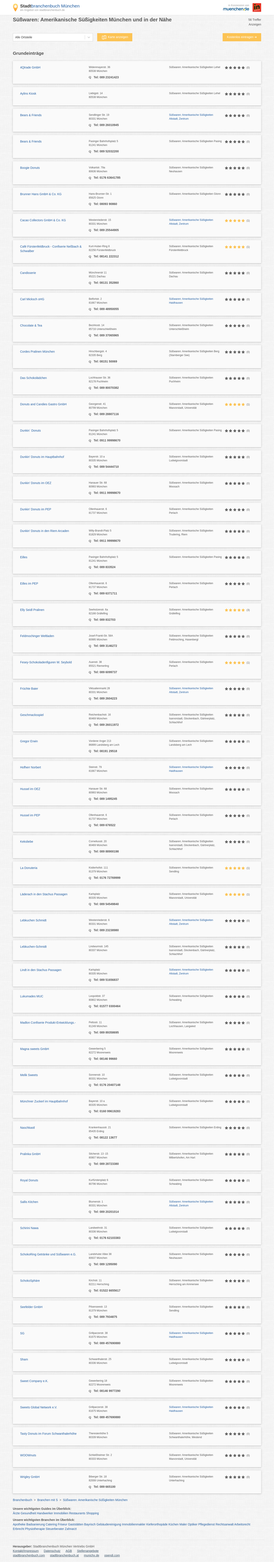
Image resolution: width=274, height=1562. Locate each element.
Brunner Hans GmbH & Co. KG (41, 194)
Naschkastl (27, 1127)
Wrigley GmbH (30, 1477)
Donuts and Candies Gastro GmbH (43, 404)
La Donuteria (28, 868)
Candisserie (28, 273)
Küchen (173, 1524)
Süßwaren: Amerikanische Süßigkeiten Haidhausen (191, 300)
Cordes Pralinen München (37, 351)
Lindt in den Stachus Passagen (40, 970)
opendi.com (112, 1555)
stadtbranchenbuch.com (29, 1555)
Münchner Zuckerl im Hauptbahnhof (44, 1101)
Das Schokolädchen (33, 378)
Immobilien (61, 1513)
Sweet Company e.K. (34, 1381)
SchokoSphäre (30, 1280)
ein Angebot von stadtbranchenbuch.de (42, 10)
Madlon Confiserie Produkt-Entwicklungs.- (48, 1022)
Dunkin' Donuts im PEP (35, 509)
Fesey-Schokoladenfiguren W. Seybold (46, 662)
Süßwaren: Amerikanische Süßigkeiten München (95, 1500)
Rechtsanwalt (225, 1524)
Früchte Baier (29, 688)
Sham (24, 1359)
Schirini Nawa (29, 1228)
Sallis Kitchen (29, 1202)
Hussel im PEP (30, 815)
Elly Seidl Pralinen (32, 610)
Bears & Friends (31, 115)
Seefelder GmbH (31, 1307)
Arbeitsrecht (242, 1524)
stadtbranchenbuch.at (64, 1555)
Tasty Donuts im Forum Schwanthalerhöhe (48, 1433)
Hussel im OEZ (30, 789)
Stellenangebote (88, 1551)
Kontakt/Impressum (26, 1551)
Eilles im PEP (29, 583)
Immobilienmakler (134, 1524)
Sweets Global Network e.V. (38, 1407)
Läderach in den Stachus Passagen (43, 894)
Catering (51, 1524)
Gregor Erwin (29, 741)
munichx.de (91, 1555)
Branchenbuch (22, 1500)
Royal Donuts (29, 1180)
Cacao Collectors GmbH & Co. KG (43, 220)
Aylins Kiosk (28, 93)
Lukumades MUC (31, 996)
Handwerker (45, 1513)
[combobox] (15, 37)
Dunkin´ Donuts (30, 430)
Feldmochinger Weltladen (37, 636)
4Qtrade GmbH (30, 67)
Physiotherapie (35, 1529)
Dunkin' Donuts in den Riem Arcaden (44, 531)
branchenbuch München (50, 5)
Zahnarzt (71, 1529)
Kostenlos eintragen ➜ (242, 37)
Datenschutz (52, 1551)
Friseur (62, 1524)
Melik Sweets (29, 1075)
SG (22, 1333)
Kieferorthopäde (157, 1524)
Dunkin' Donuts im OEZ (35, 483)
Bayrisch (90, 1524)
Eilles (23, 557)
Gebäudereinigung (109, 1524)
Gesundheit (28, 1513)
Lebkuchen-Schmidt (33, 946)
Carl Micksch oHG (32, 299)
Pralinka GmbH (30, 1154)
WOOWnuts (28, 1455)
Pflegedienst (206, 1524)
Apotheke (19, 1524)
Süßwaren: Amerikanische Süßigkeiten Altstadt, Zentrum (191, 116)
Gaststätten (75, 1524)
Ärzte (16, 1513)
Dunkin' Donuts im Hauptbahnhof (42, 457)
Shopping (92, 1513)
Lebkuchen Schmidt (33, 920)
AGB (69, 1551)
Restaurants (77, 1513)
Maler (183, 1524)
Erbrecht (18, 1529)
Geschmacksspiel (32, 715)
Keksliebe (26, 841)
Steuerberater (55, 1529)
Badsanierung (35, 1524)
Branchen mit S (47, 1500)
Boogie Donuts (30, 167)
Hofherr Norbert (30, 767)
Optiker (192, 1524)
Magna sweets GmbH (34, 1049)
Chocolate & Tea (31, 325)
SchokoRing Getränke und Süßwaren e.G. (48, 1254)
